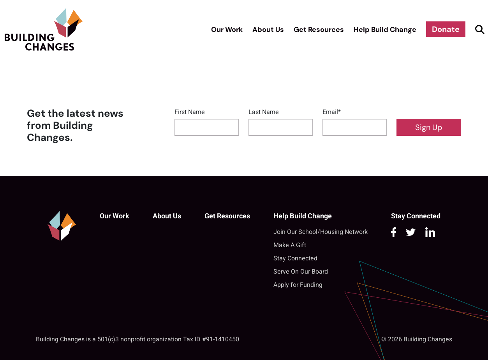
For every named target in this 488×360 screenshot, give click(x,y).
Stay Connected (295, 258)
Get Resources (319, 29)
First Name (189, 112)
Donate (446, 29)
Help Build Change (385, 29)
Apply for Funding (297, 285)
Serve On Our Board (300, 271)
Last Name (263, 112)
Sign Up (428, 127)
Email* (331, 112)
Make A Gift (289, 245)
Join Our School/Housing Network (320, 232)
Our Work (227, 29)
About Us (268, 29)
